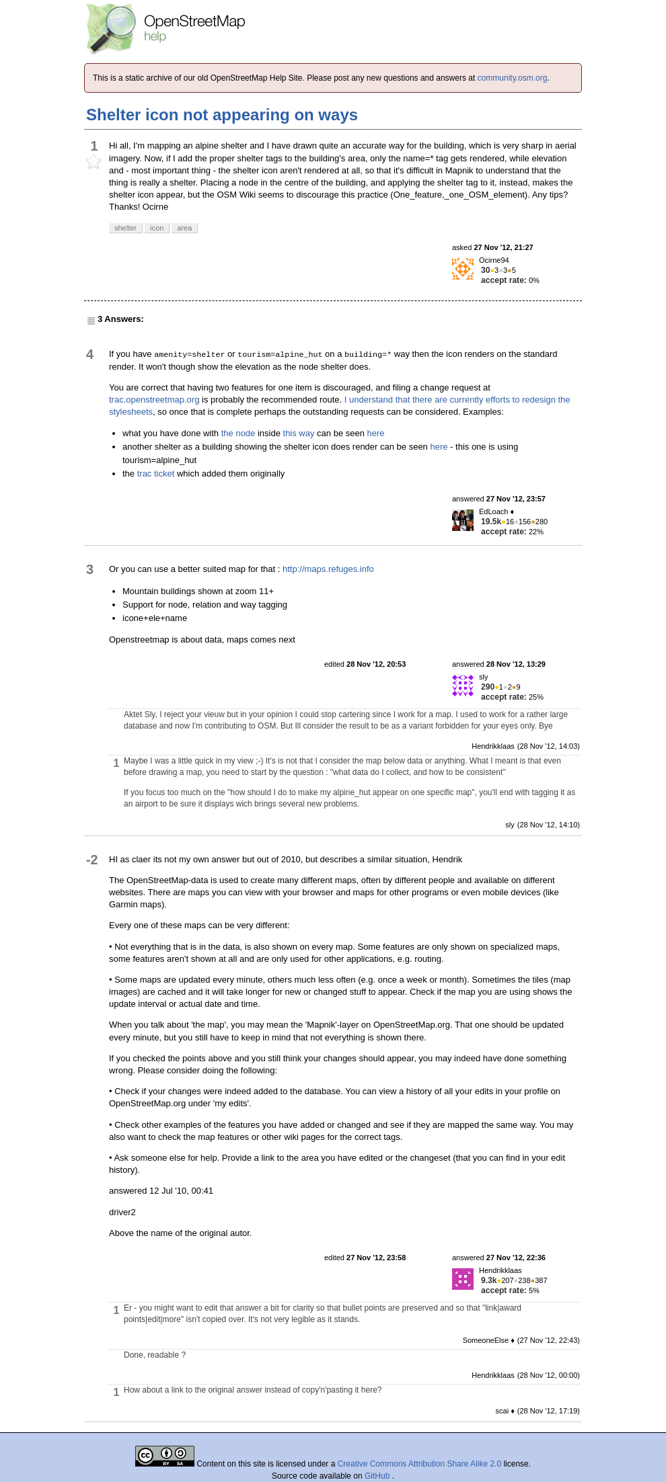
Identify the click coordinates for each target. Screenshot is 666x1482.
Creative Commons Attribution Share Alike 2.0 (419, 1464)
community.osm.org (513, 78)
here (376, 433)
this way (299, 433)
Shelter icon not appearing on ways (222, 115)
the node (238, 433)
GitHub (378, 1476)
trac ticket (156, 473)
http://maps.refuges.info (328, 569)
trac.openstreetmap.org (154, 400)
